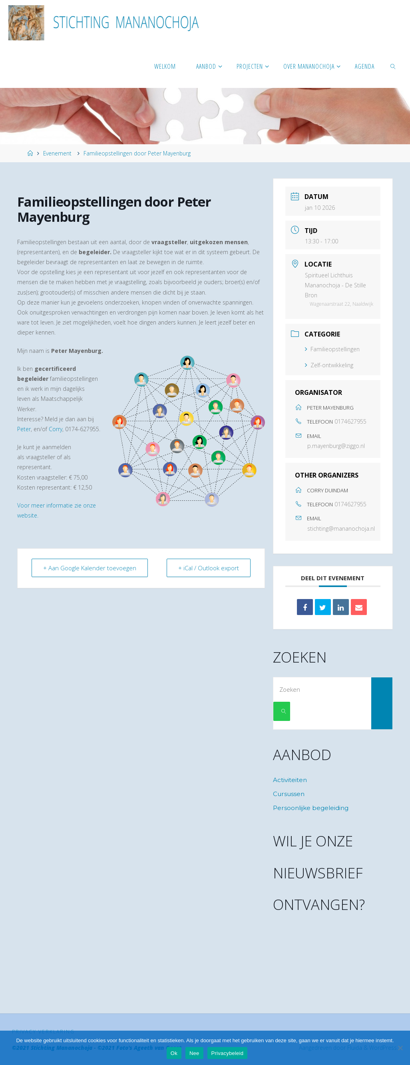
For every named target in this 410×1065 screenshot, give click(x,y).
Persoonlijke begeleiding (310, 808)
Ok (174, 1053)
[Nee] (400, 1048)
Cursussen (289, 794)
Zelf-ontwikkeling (329, 365)
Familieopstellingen (332, 349)
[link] (393, 66)
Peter (24, 429)
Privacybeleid (227, 1053)
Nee (194, 1053)
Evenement (57, 153)
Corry (55, 429)
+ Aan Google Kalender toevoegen (89, 568)
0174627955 (350, 421)
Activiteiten (290, 780)
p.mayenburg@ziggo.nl (336, 446)
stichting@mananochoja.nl (341, 528)
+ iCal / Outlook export (208, 568)
